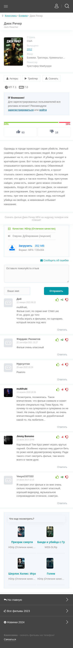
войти (43, 109)
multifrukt (22, 389)
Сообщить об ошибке (54, 260)
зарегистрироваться (21, 109)
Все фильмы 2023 (36, 611)
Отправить (56, 291)
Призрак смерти (22, 542)
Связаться (10, 639)
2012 (29, 49)
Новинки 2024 (36, 622)
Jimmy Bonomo (25, 436)
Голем (51, 573)
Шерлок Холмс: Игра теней (26, 573)
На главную (36, 600)
